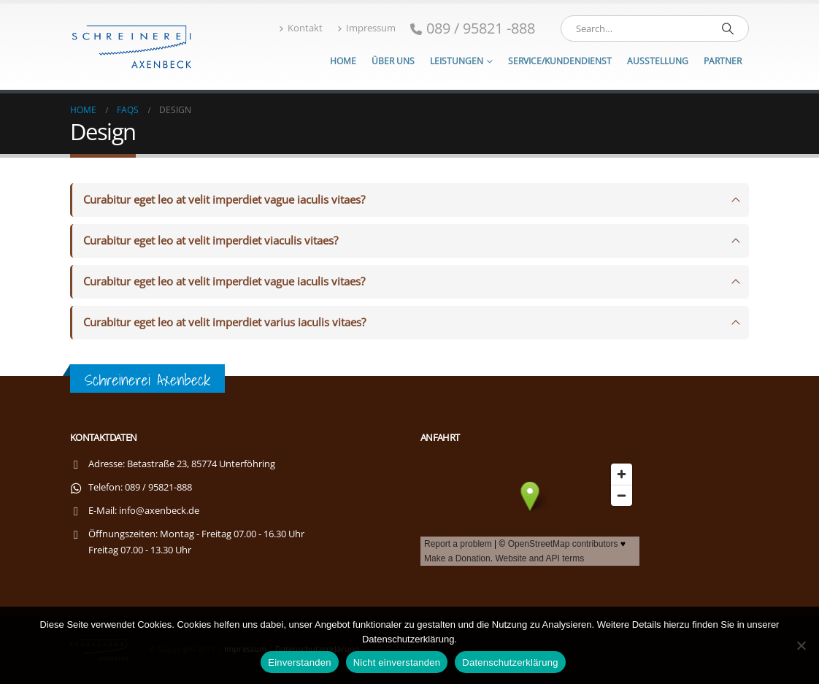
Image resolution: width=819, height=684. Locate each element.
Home (343, 61)
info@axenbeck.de (159, 510)
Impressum (366, 28)
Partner (723, 61)
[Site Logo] (132, 46)
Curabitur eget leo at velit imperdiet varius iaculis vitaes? (224, 322)
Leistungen (456, 61)
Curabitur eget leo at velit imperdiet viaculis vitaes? (210, 240)
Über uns (393, 61)
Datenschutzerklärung (510, 662)
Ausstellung (657, 61)
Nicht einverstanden (397, 662)
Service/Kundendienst (560, 61)
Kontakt (301, 28)
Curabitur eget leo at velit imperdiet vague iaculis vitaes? (224, 199)
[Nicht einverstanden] (800, 645)
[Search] (727, 28)
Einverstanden (299, 662)
